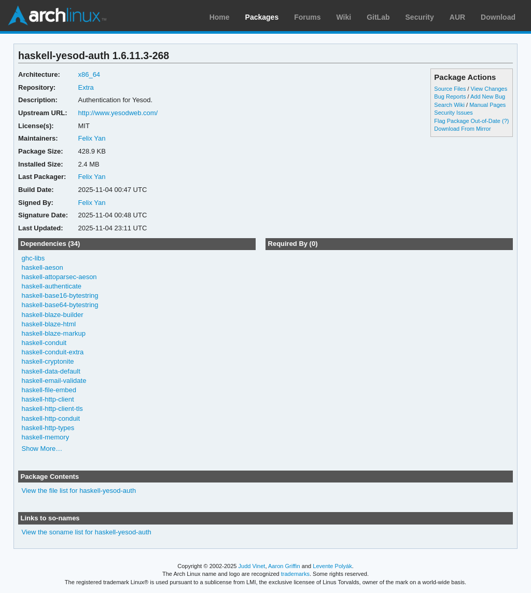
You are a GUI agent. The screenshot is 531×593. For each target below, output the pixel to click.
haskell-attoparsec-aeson (59, 277)
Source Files (450, 89)
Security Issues (453, 112)
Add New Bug (487, 96)
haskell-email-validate (54, 380)
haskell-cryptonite (48, 361)
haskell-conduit (44, 343)
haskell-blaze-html (49, 324)
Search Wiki (449, 105)
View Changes (489, 89)
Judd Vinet (252, 566)
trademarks (295, 574)
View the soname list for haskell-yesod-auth (86, 532)
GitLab (378, 17)
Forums (307, 17)
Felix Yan (91, 138)
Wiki (344, 17)
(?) (505, 121)
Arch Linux (57, 15)
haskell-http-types (48, 428)
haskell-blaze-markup (54, 333)
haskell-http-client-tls (52, 408)
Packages (262, 17)
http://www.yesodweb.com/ (118, 113)
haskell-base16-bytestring (60, 295)
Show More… (42, 448)
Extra (85, 87)
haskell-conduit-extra (53, 352)
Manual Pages (487, 105)
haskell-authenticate (52, 286)
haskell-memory (45, 437)
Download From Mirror (462, 129)
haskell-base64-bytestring (60, 305)
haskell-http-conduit (51, 418)
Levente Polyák (332, 566)
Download (498, 17)
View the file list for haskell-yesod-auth (79, 490)
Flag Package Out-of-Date (467, 121)
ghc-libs (33, 258)
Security (420, 17)
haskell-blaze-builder (52, 315)
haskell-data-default (51, 371)
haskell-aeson (42, 267)
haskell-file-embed (49, 390)
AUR (457, 17)
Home (219, 17)
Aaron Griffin (284, 566)
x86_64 (89, 74)
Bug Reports (450, 96)
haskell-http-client (48, 399)
